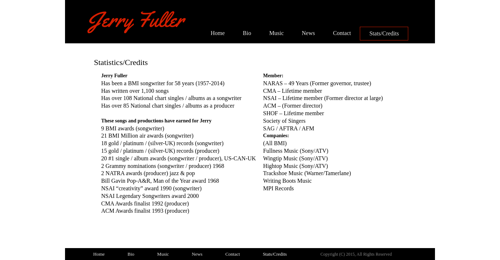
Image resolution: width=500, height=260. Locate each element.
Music (276, 33)
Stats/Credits (384, 33)
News (308, 33)
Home (218, 33)
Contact (342, 33)
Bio (247, 33)
